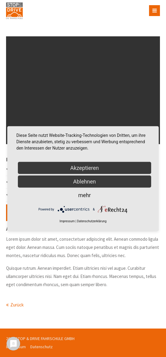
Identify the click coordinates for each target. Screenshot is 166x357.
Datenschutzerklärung (91, 221)
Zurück (17, 305)
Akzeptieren (84, 167)
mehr (84, 195)
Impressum (67, 221)
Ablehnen (84, 181)
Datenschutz (41, 346)
